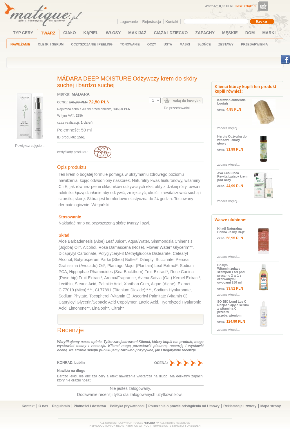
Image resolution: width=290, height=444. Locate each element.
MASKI (185, 44)
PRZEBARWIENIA (254, 44)
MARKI (269, 32)
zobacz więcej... (228, 128)
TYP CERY (23, 32)
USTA (168, 44)
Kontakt (172, 21)
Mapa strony (270, 406)
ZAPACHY (205, 32)
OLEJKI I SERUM (51, 44)
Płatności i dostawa (90, 406)
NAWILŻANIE (20, 44)
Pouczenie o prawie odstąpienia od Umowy (184, 406)
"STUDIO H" (151, 422)
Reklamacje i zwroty (239, 406)
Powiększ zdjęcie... (29, 146)
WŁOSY (113, 32)
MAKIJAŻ (137, 32)
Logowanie (129, 21)
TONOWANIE (130, 44)
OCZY (151, 44)
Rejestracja (151, 21)
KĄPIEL (91, 32)
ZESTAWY (225, 44)
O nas (43, 406)
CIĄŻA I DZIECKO (171, 32)
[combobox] (217, 21)
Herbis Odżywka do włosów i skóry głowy (231, 140)
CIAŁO (69, 32)
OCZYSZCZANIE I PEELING (92, 44)
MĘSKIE (230, 32)
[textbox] (214, 21)
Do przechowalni (177, 108)
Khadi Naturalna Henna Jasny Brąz (231, 230)
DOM (250, 32)
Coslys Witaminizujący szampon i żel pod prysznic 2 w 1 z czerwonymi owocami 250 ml (231, 273)
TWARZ (48, 33)
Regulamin (61, 406)
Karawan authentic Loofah (231, 101)
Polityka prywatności (127, 406)
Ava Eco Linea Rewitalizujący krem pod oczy (232, 176)
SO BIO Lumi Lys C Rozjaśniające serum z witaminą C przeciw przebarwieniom (233, 308)
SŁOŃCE (204, 44)
